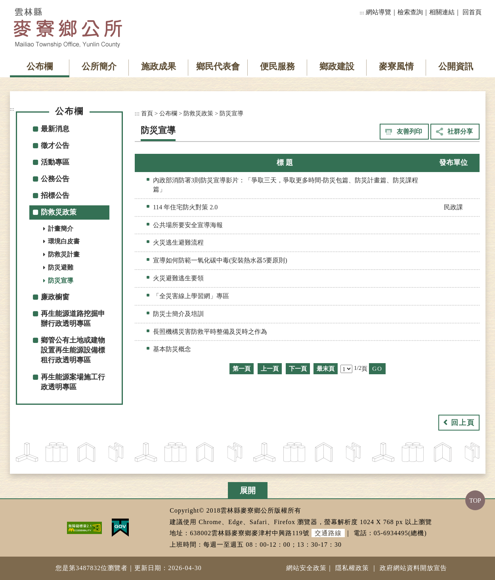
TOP (475, 500)
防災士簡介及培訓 (178, 313)
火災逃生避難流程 (178, 242)
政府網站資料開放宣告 (413, 568)
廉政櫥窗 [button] (55, 297)
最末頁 (325, 368)
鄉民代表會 (218, 66)
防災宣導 (60, 280)
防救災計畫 (64, 254)
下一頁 (298, 368)
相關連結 (442, 12)
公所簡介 (99, 66)
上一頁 (270, 368)
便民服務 (277, 66)
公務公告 (55, 179)
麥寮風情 (396, 66)
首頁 (147, 113)
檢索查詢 (410, 12)
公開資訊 (455, 66)
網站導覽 (378, 12)
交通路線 (328, 533)
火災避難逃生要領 (178, 278)
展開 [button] (248, 490)
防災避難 (60, 267)
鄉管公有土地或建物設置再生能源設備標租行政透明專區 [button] (73, 350)
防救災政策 (198, 113)
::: (361, 12)
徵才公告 (55, 145)
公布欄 (40, 66)
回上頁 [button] (463, 423)
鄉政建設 (336, 66)
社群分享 (460, 131)
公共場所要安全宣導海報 (188, 225)
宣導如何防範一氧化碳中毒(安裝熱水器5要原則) (220, 260)
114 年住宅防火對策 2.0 (185, 207)
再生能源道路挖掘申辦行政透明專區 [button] (73, 318)
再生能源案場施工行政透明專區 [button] (73, 382)
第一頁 (241, 368)
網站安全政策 (306, 568)
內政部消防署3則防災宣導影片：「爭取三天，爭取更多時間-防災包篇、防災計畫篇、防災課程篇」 (285, 185)
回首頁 (472, 12)
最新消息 (55, 129)
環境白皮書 (64, 241)
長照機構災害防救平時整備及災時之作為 (210, 331)
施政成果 (158, 66)
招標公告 (55, 195)
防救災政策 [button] (58, 212)
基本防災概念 (172, 349)
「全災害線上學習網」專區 (191, 296)
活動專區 (55, 162)
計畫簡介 (60, 228)
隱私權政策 (352, 568)
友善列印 (409, 131)
